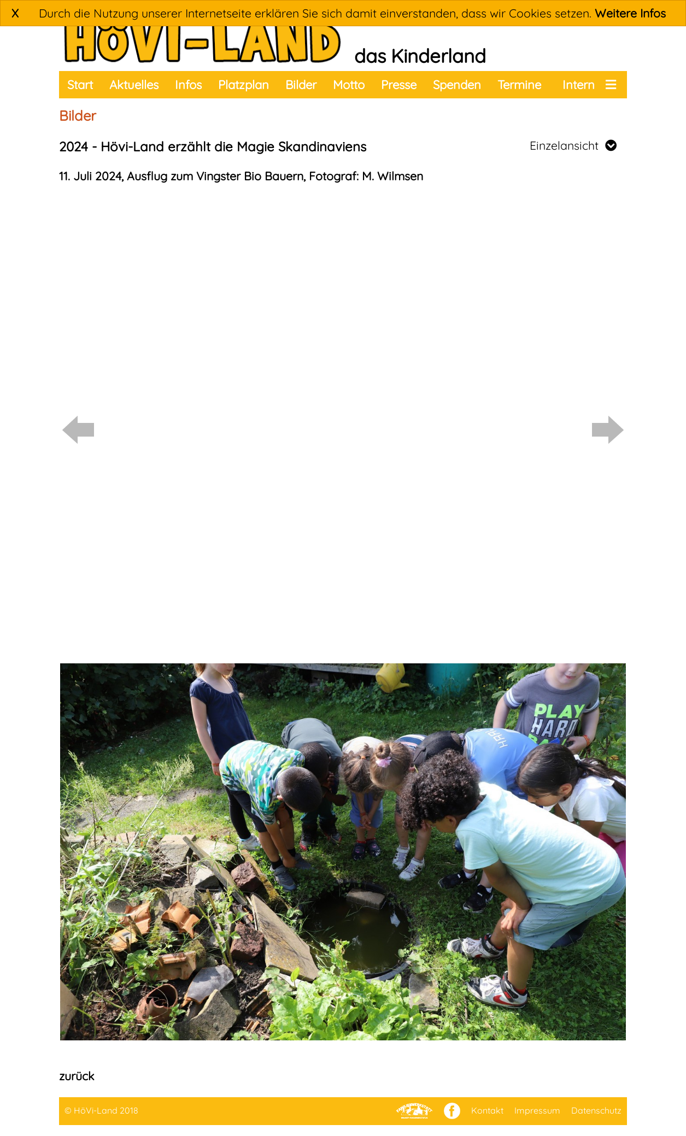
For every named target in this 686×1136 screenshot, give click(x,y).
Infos (188, 84)
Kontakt (487, 1110)
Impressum (537, 1110)
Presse (399, 84)
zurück (76, 1076)
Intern (578, 84)
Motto (349, 84)
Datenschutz (596, 1110)
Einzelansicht (573, 145)
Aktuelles (134, 84)
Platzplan (243, 84)
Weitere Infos (630, 13)
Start (80, 84)
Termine (519, 84)
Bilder (300, 84)
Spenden (457, 84)
